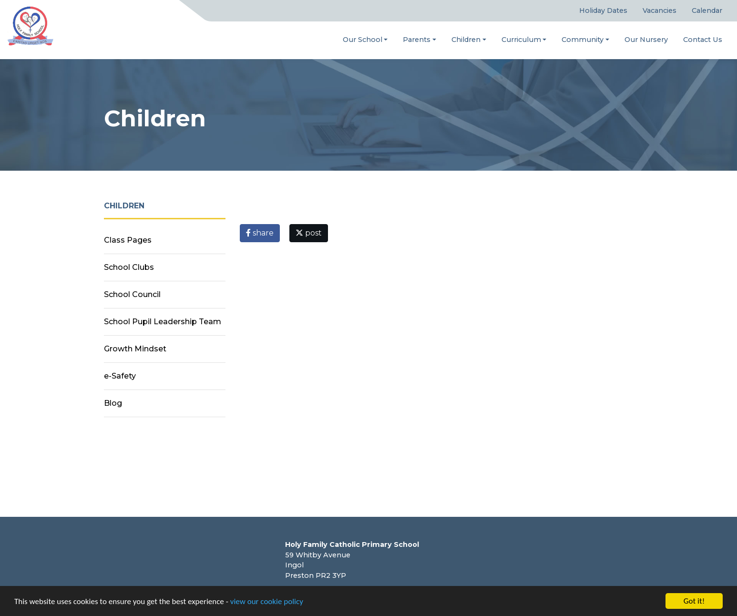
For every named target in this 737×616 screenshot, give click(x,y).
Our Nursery (646, 39)
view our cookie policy (266, 601)
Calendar (707, 10)
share (260, 232)
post (309, 232)
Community (583, 39)
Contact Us (702, 39)
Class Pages (128, 240)
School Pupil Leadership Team (162, 321)
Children (466, 39)
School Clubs (129, 267)
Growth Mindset (135, 348)
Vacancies (659, 10)
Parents (416, 39)
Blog (113, 403)
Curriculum (521, 39)
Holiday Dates (603, 10)
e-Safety (120, 375)
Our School (362, 39)
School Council (132, 294)
